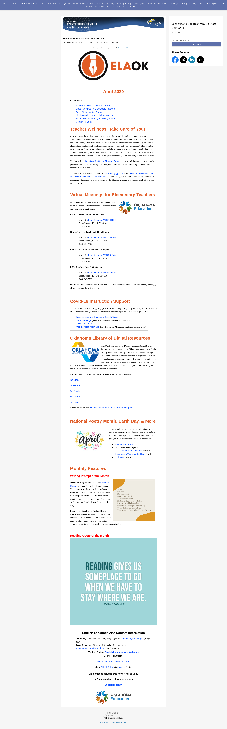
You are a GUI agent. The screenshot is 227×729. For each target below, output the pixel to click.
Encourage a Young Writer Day (129, 454)
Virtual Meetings (84, 320)
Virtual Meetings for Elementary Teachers (95, 108)
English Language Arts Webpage (122, 652)
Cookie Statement (129, 6)
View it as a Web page (125, 48)
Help (125, 722)
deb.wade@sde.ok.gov (132, 638)
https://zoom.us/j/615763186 (102, 220)
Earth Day (119, 457)
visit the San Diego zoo (131, 450)
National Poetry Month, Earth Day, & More (96, 118)
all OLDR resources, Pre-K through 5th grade (111, 407)
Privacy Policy (104, 722)
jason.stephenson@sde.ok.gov (90, 648)
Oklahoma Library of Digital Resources (94, 115)
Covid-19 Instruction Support (89, 112)
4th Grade (75, 396)
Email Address (177, 33)
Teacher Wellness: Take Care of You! (93, 105)
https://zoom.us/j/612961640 (102, 255)
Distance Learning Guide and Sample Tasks (97, 317)
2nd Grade (75, 385)
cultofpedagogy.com (113, 173)
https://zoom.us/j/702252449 (102, 237)
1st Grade (75, 380)
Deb (112, 667)
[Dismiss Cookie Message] (223, 3)
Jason (120, 667)
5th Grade (75, 402)
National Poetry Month (125, 444)
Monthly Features (84, 122)
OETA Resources (84, 323)
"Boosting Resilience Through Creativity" (104, 161)
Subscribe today (113, 685)
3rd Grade (75, 391)
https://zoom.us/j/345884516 (102, 272)
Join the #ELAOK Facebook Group (113, 661)
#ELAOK (105, 667)
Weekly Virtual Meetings (88, 327)
